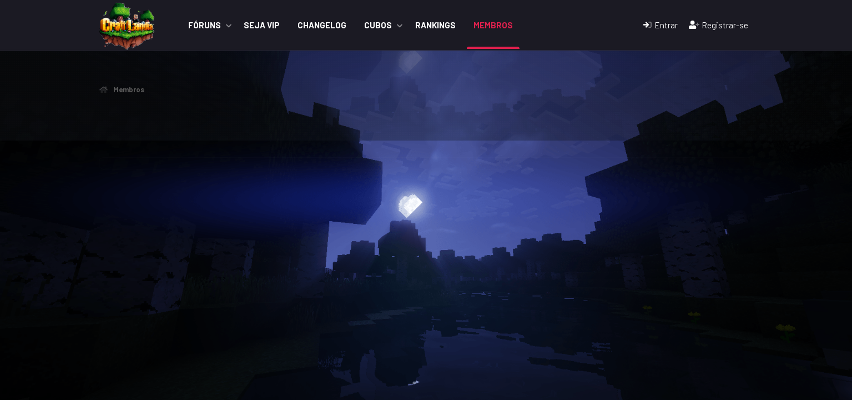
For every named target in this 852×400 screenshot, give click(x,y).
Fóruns (204, 25)
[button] (228, 25)
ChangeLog (322, 25)
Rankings (435, 25)
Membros (493, 25)
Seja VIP (262, 25)
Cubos (378, 25)
